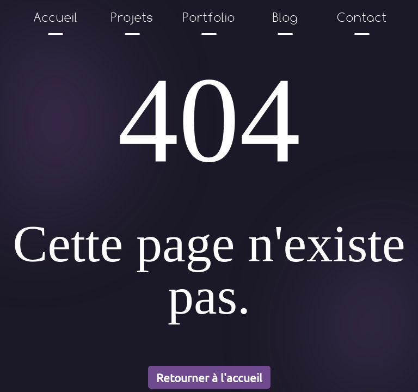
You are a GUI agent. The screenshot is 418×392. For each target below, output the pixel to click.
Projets (132, 17)
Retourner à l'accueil (209, 377)
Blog (285, 17)
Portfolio (209, 17)
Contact (362, 17)
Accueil (56, 17)
